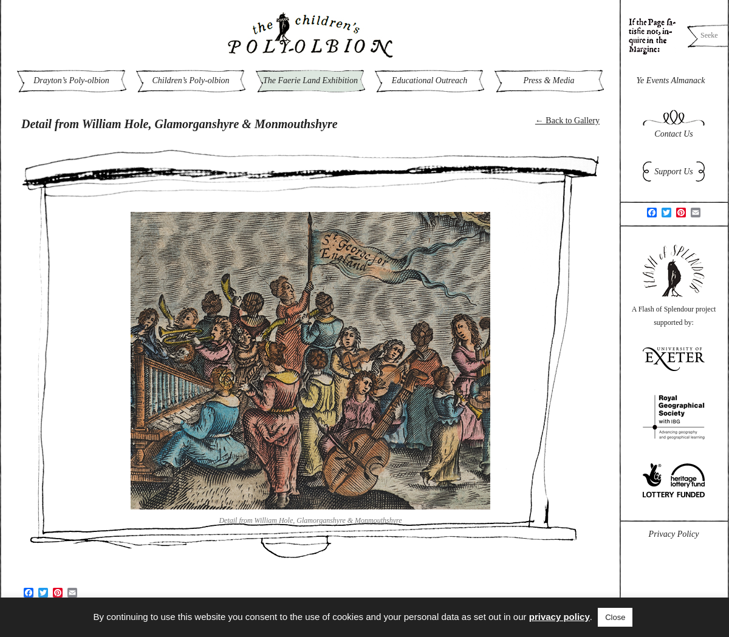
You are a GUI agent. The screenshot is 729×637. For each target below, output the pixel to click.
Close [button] (615, 617)
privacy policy (559, 616)
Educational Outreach (429, 80)
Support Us (673, 171)
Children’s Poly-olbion (190, 80)
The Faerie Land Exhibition (310, 80)
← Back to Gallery (567, 120)
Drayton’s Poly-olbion (71, 80)
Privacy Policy (674, 534)
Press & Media (548, 80)
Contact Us (673, 133)
